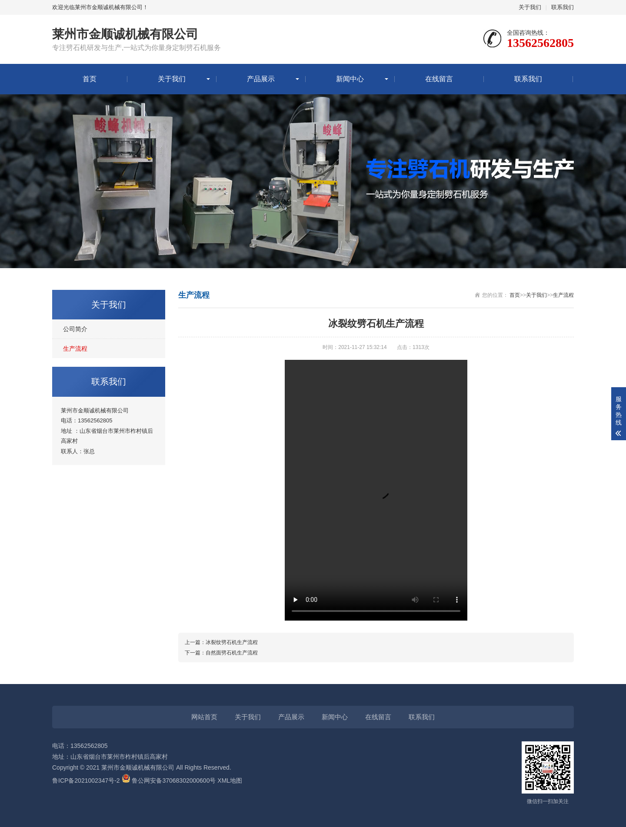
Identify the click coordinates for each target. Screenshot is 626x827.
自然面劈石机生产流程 (232, 653)
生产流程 (75, 348)
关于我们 (530, 7)
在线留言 (439, 79)
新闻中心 (350, 79)
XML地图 (229, 780)
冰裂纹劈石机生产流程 (232, 642)
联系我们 (562, 7)
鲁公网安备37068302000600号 (170, 780)
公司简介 (75, 328)
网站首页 (204, 717)
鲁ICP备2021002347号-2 (86, 780)
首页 (90, 79)
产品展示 (261, 79)
